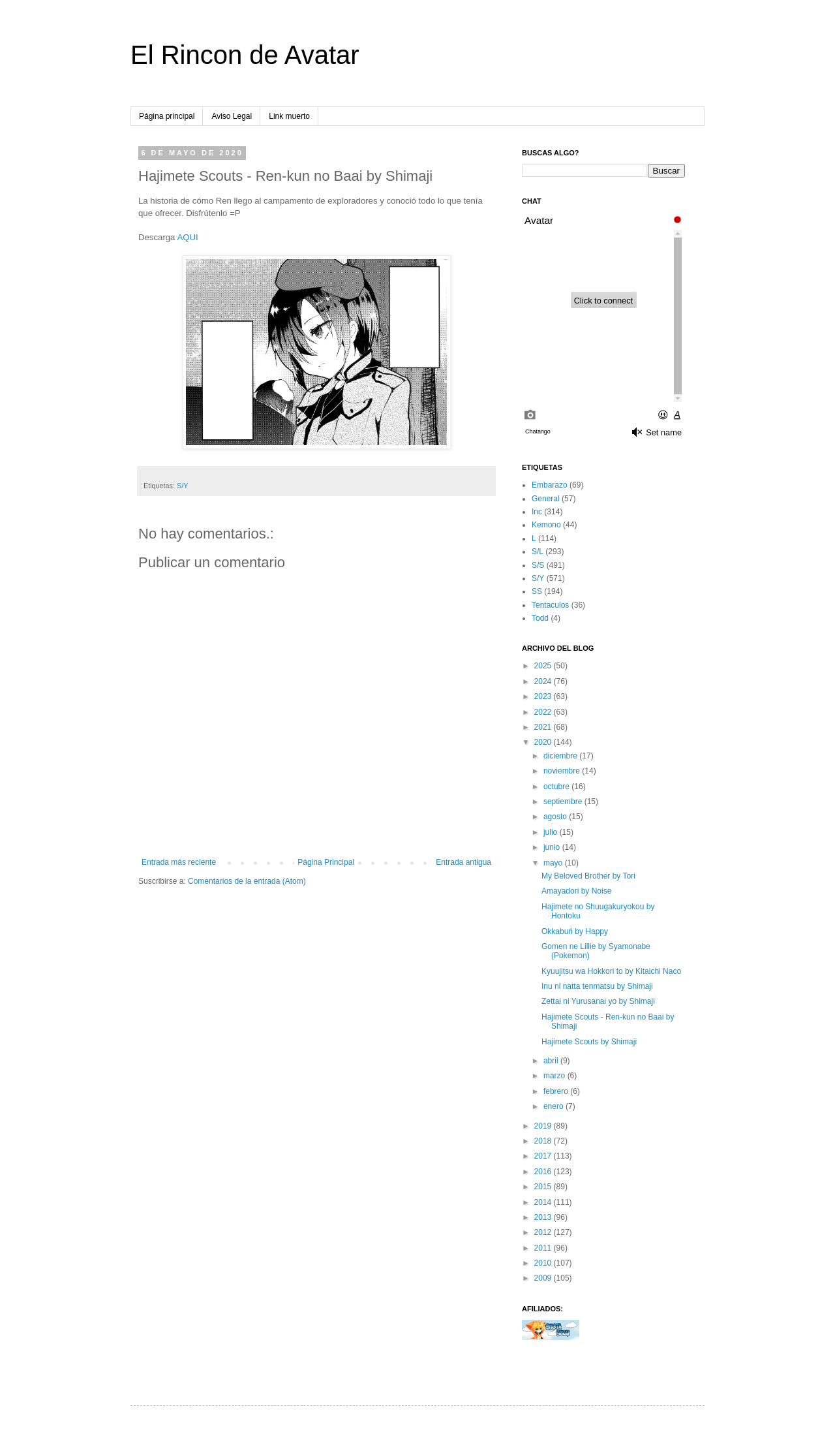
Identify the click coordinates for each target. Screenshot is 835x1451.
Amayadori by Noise (576, 891)
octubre (557, 786)
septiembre (563, 801)
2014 (544, 1202)
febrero (556, 1091)
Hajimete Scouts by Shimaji (589, 1041)
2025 (544, 665)
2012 (544, 1232)
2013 (544, 1217)
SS (537, 591)
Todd (540, 618)
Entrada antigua (463, 862)
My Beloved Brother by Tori (588, 876)
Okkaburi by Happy (574, 931)
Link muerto (289, 116)
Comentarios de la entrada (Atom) (247, 881)
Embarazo (550, 485)
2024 (544, 681)
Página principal (166, 116)
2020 (544, 742)
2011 (544, 1248)
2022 (544, 712)
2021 (544, 727)
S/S (538, 565)
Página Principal (325, 862)
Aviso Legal (231, 116)
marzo (555, 1075)
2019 (544, 1126)
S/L (537, 551)
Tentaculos (550, 605)
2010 (544, 1263)
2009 (544, 1278)
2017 (544, 1156)
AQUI (187, 237)
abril (551, 1060)
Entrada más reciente (179, 862)
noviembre (562, 770)
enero (554, 1106)
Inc (537, 511)
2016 (544, 1171)
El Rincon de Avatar (244, 54)
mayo (554, 862)
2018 (544, 1141)
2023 (544, 696)
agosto (556, 816)
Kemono (546, 524)
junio (552, 847)
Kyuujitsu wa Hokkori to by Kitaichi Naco (611, 971)
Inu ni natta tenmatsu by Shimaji (597, 986)
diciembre (561, 755)
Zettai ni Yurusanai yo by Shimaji (598, 1001)
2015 (544, 1186)
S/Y (182, 486)
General (546, 498)
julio (551, 832)
